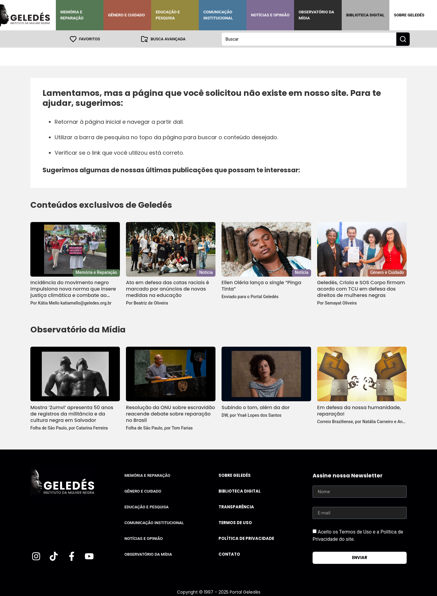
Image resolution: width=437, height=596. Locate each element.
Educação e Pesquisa (168, 15)
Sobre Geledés (409, 15)
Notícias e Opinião (270, 15)
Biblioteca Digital (365, 15)
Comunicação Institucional (218, 15)
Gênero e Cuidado (126, 15)
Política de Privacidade (246, 538)
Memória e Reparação (71, 15)
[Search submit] (403, 38)
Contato (229, 554)
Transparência (236, 507)
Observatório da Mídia (316, 15)
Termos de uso (235, 522)
